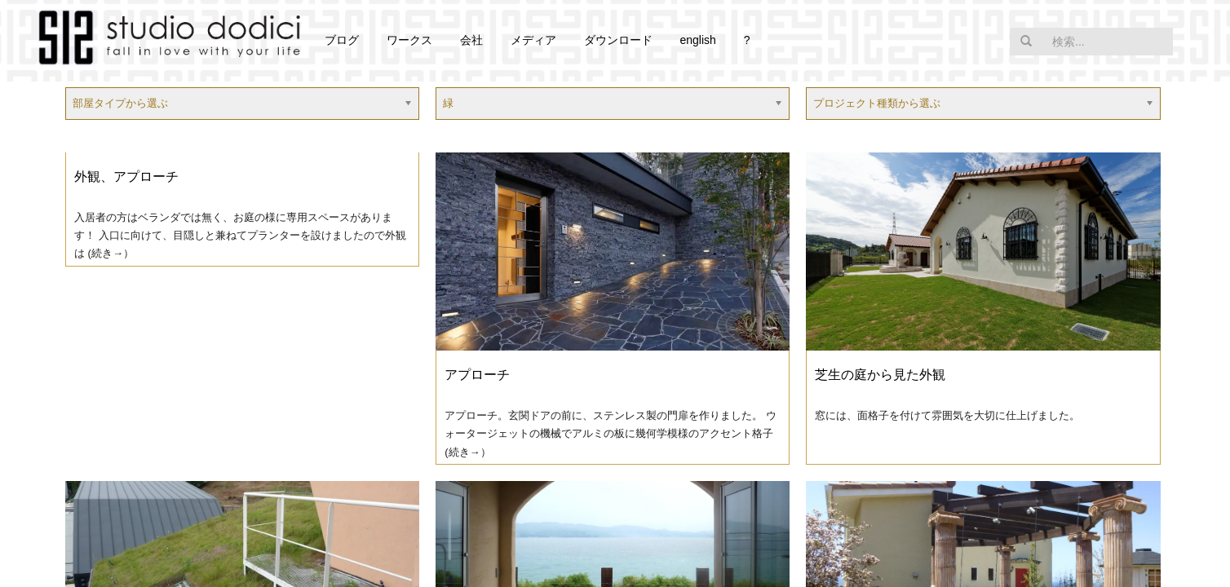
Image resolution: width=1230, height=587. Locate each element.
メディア (533, 39)
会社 (471, 39)
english (697, 39)
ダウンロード (618, 39)
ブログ (342, 39)
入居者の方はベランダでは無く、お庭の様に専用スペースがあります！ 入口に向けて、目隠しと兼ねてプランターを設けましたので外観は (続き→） (240, 235)
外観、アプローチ (126, 176)
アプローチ (477, 375)
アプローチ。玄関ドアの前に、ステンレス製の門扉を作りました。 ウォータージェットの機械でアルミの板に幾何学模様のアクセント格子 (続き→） (610, 433)
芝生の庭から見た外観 (880, 375)
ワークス (409, 39)
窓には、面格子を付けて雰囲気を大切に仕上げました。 (947, 415)
